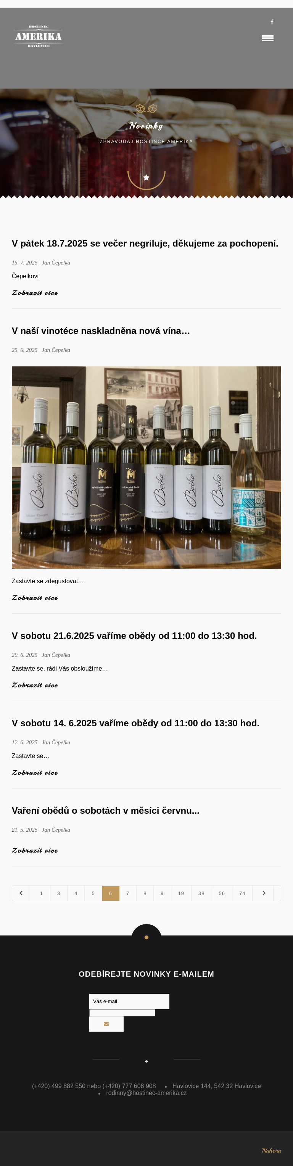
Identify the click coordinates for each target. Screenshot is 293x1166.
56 (222, 893)
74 (242, 893)
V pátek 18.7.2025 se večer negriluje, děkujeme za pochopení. (145, 243)
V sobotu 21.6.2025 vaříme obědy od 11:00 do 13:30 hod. (134, 636)
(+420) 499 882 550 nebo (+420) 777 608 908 (94, 1086)
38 (201, 893)
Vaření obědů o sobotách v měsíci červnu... (106, 810)
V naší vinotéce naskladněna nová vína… (101, 331)
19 (181, 893)
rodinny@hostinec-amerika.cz (146, 1093)
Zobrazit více (35, 293)
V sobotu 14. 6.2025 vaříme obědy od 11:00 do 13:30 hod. (136, 723)
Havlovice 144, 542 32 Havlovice (216, 1086)
